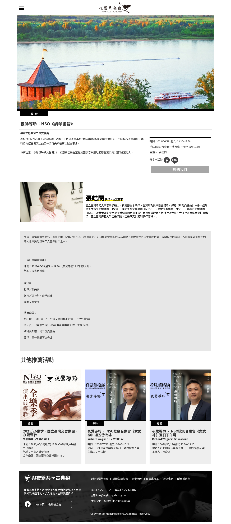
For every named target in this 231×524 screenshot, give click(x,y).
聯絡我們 (180, 169)
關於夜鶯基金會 (99, 478)
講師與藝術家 (120, 478)
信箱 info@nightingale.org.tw (108, 495)
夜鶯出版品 (152, 478)
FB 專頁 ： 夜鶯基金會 (48, 504)
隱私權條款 (183, 478)
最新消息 (137, 478)
